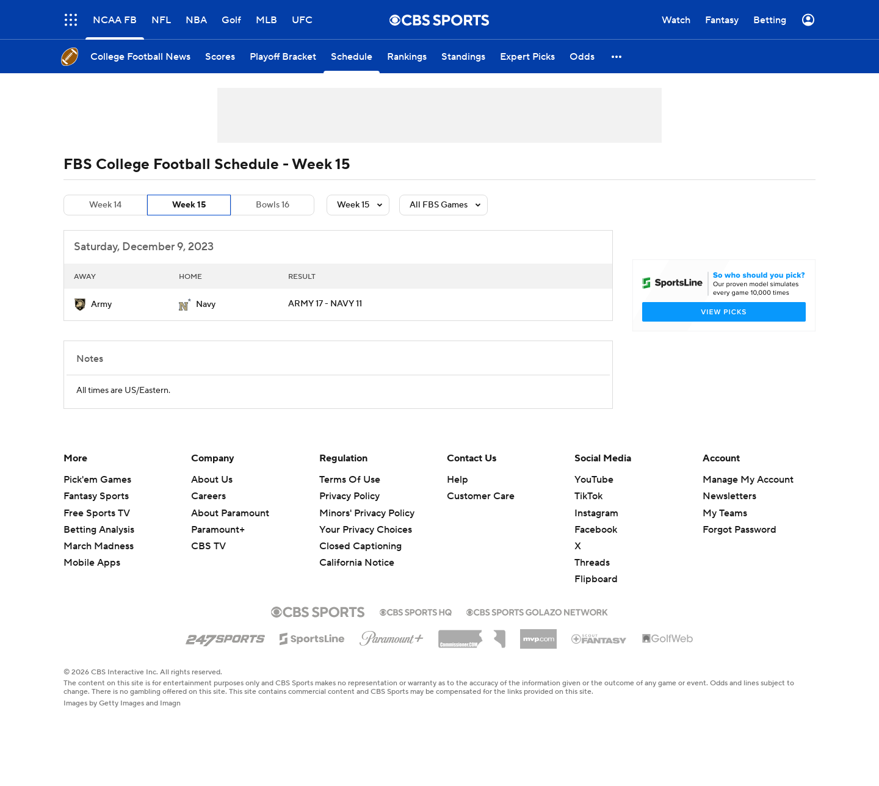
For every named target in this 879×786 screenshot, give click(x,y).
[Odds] (582, 56)
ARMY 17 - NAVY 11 (325, 303)
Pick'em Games (97, 480)
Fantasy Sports (96, 496)
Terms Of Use (349, 480)
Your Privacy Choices (365, 530)
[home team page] (80, 304)
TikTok (588, 496)
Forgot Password (739, 530)
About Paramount (230, 513)
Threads (592, 563)
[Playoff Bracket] (283, 56)
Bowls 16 (272, 205)
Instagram (596, 513)
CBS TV (208, 546)
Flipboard (596, 579)
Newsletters (729, 496)
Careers (208, 496)
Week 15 (189, 205)
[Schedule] (352, 56)
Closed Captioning (360, 546)
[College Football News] (140, 56)
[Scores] (220, 56)
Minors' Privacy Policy (366, 513)
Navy (205, 304)
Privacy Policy (349, 496)
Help (457, 480)
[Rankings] (407, 56)
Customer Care (481, 496)
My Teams (725, 513)
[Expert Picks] (527, 56)
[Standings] (463, 56)
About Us (212, 480)
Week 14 (105, 205)
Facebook (595, 530)
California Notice (356, 563)
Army (101, 304)
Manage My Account (748, 480)
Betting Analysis (98, 530)
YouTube (593, 480)
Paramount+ (218, 530)
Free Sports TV (96, 513)
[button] (617, 56)
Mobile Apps (91, 563)
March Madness (98, 546)
